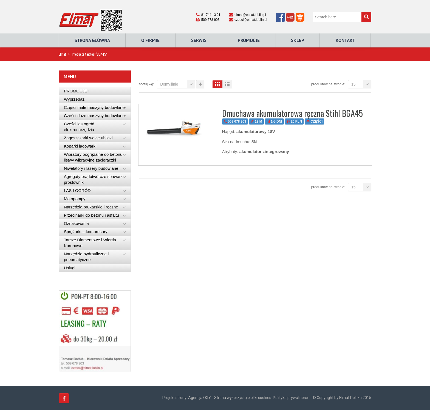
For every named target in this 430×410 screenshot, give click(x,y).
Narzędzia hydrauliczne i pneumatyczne (86, 256)
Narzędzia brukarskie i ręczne (91, 207)
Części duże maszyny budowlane (94, 115)
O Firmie (150, 40)
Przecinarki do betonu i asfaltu (91, 215)
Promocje (249, 40)
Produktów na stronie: (328, 84)
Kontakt (345, 40)
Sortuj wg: (146, 84)
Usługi (69, 267)
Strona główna (92, 40)
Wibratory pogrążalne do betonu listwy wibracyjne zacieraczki (93, 157)
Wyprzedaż (74, 99)
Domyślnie (177, 84)
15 (361, 84)
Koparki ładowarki (80, 146)
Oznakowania (76, 223)
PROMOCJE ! (76, 91)
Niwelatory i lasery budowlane (91, 168)
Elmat (62, 54)
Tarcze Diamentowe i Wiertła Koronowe (90, 242)
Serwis (198, 40)
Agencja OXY (199, 397)
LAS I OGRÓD (77, 190)
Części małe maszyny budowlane (94, 107)
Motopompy (74, 198)
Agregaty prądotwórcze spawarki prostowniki (94, 179)
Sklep (297, 40)
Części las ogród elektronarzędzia (79, 126)
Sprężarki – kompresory (85, 231)
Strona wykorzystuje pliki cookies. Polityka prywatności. (261, 397)
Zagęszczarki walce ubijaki (88, 137)
